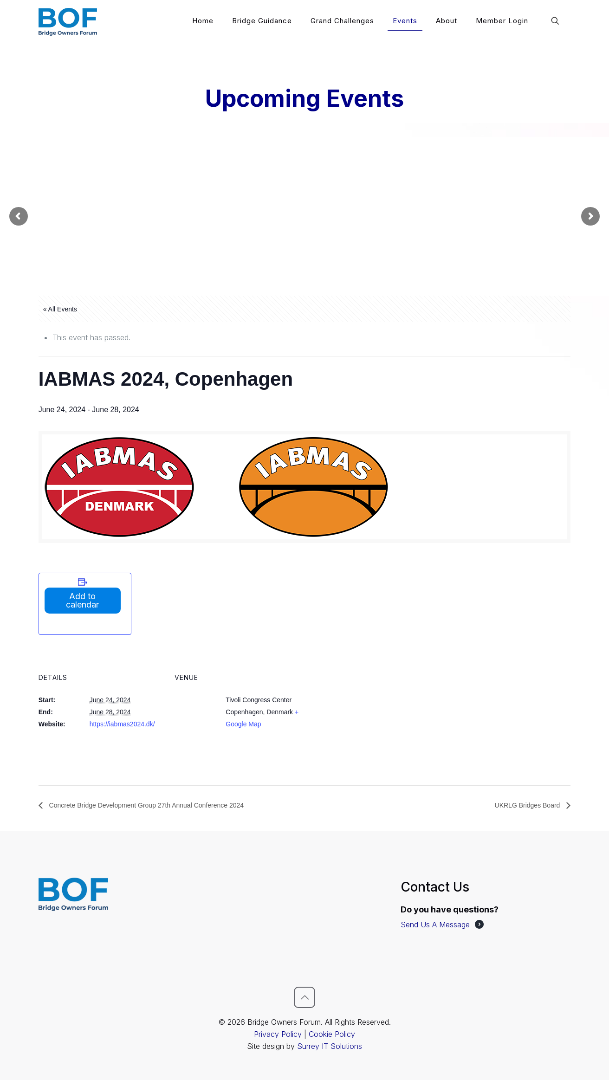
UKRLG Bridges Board (528, 805)
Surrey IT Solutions (329, 1046)
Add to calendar (82, 600)
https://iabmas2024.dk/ (122, 724)
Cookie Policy (332, 1034)
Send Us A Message (435, 924)
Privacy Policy (278, 1034)
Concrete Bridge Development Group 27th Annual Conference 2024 (145, 805)
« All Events (60, 309)
